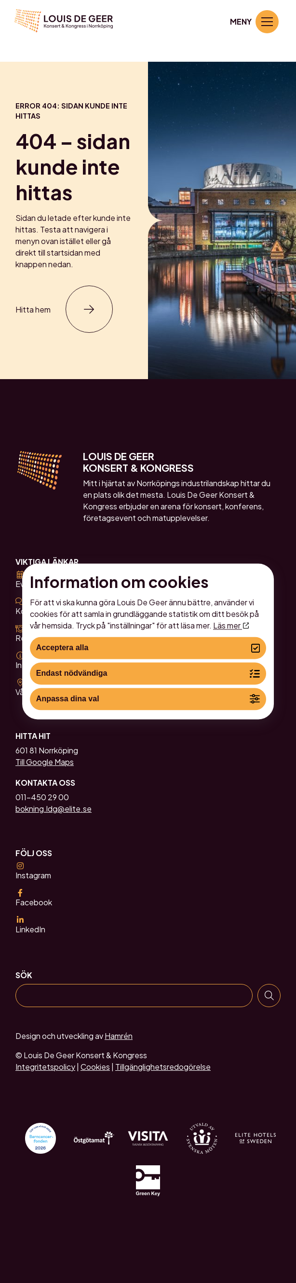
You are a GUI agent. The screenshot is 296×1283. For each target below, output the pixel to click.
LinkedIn (30, 925)
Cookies (95, 1067)
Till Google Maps (44, 762)
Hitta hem (33, 309)
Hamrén (119, 1036)
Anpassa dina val (148, 699)
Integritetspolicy (45, 1067)
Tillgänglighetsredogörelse (163, 1067)
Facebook (33, 898)
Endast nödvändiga (148, 674)
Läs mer (231, 625)
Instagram (33, 871)
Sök (23, 975)
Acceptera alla (148, 648)
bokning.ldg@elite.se (53, 809)
